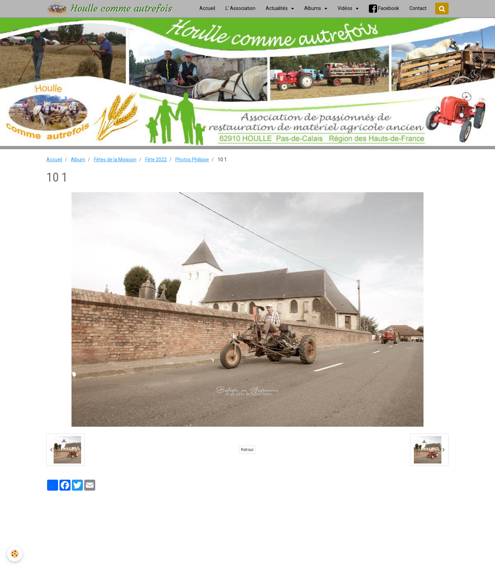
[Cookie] (14, 553)
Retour (247, 449)
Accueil (54, 159)
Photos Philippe (192, 159)
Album (78, 159)
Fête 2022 (156, 159)
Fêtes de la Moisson (115, 159)
